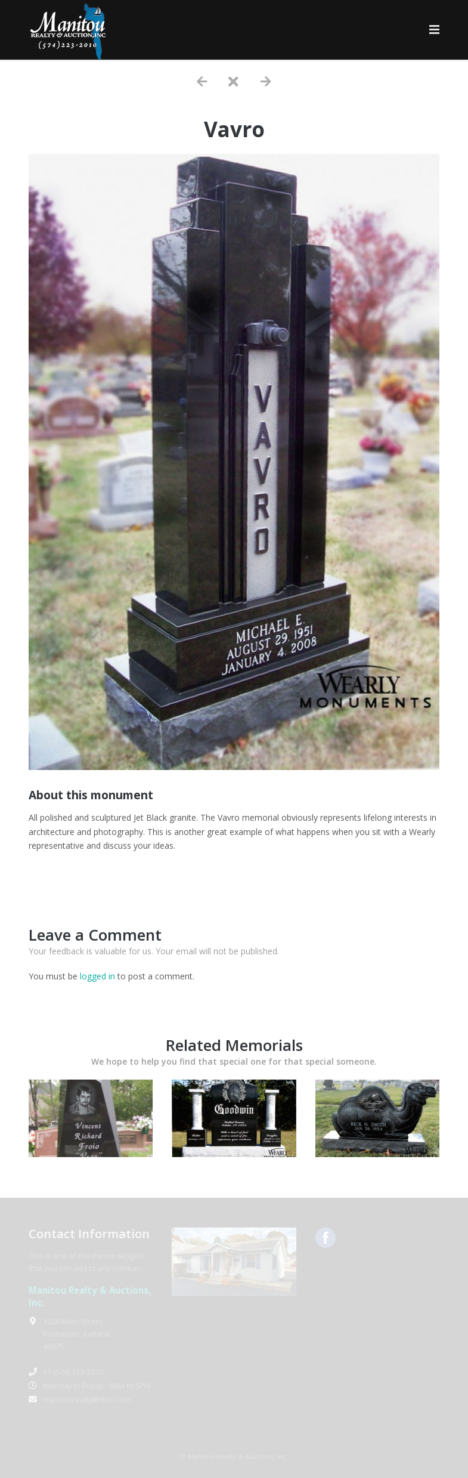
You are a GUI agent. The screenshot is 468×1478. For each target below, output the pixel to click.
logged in (97, 976)
